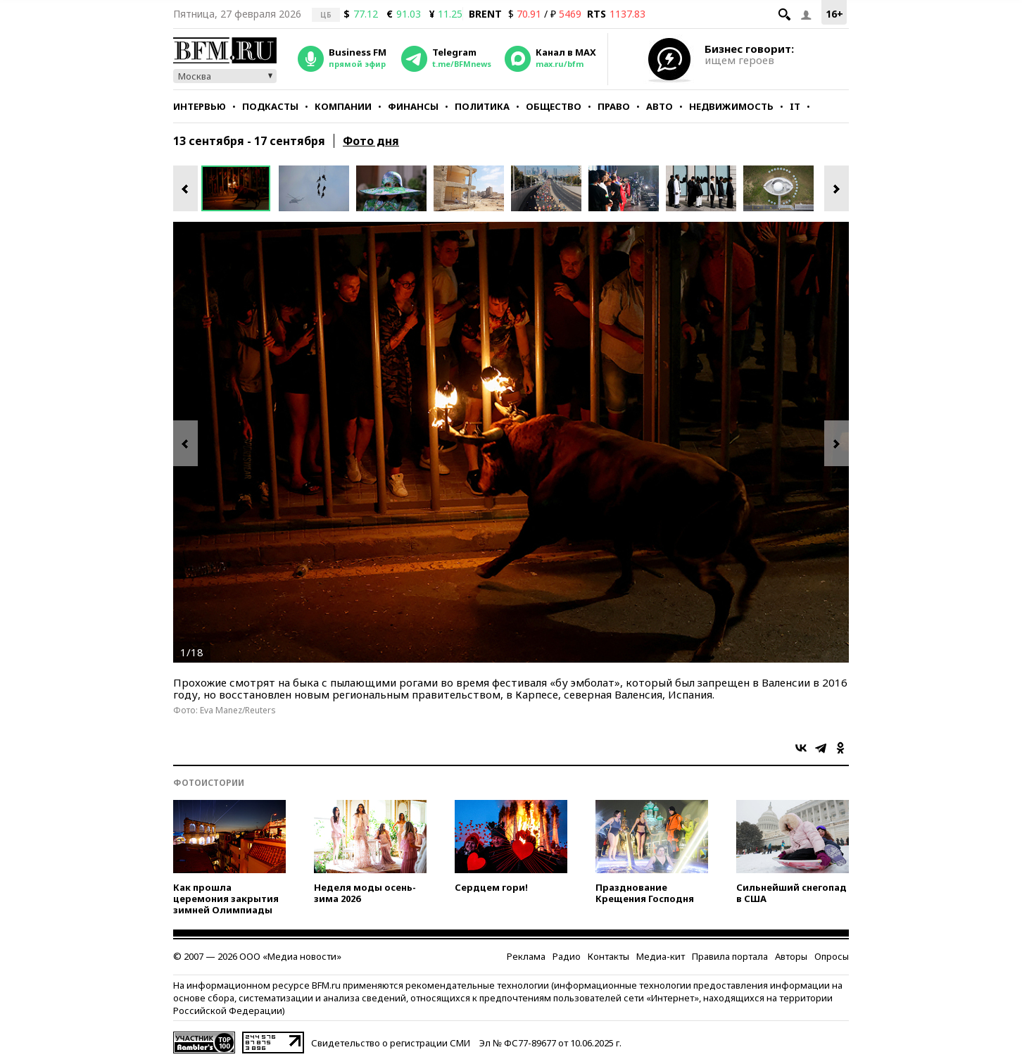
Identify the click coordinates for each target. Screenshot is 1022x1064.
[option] (240, 188)
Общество (553, 106)
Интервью (199, 106)
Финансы (413, 106)
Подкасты (270, 106)
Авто (659, 106)
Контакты (608, 956)
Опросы (831, 956)
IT (795, 106)
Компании (343, 106)
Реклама (526, 956)
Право (614, 106)
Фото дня (371, 141)
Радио (567, 956)
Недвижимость (731, 106)
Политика (482, 106)
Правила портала (730, 956)
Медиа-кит (660, 956)
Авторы (791, 956)
